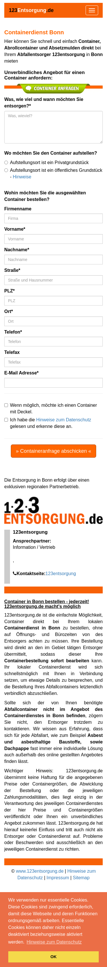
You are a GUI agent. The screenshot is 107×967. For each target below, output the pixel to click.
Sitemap (81, 877)
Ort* (8, 311)
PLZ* (9, 290)
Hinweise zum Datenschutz (63, 419)
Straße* (12, 270)
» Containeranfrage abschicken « (53, 451)
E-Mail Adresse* (21, 372)
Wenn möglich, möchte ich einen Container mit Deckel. (50, 408)
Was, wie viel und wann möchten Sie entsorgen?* (43, 102)
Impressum (58, 877)
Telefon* (13, 332)
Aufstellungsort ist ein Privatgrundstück (46, 162)
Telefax (12, 352)
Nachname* (16, 249)
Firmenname (17, 208)
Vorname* (14, 229)
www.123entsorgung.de (40, 871)
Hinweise (22, 176)
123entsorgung (60, 573)
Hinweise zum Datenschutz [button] (54, 942)
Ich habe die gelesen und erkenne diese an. (47, 423)
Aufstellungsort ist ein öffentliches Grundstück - (53, 173)
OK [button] (54, 956)
